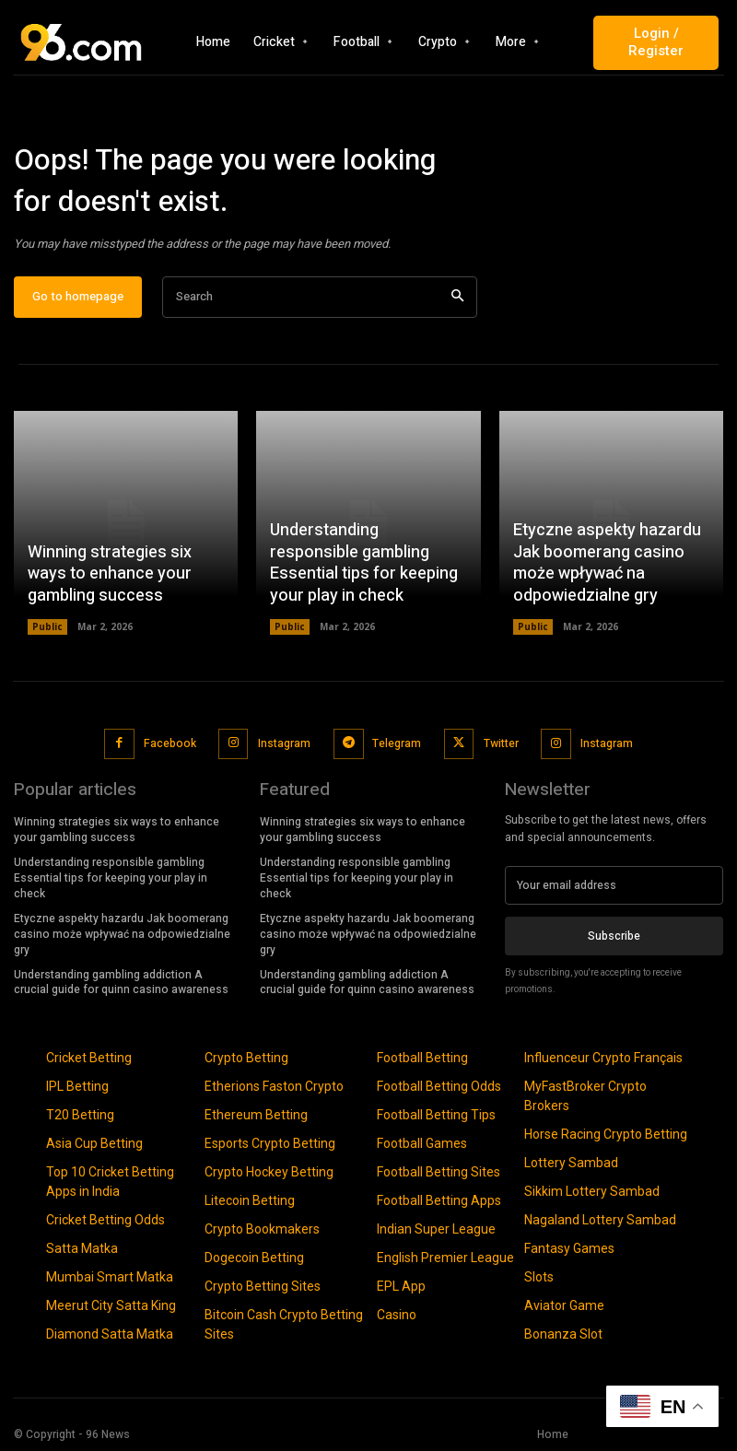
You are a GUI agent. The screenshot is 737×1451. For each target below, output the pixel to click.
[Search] (457, 298)
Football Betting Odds (439, 1084)
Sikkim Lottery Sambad (592, 1189)
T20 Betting (80, 1113)
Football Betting (422, 1055)
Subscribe (614, 934)
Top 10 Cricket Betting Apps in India (110, 1180)
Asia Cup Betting (94, 1141)
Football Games (422, 1141)
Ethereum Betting (256, 1113)
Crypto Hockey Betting (269, 1170)
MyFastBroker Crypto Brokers (585, 1094)
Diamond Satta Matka (109, 1332)
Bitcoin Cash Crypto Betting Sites (284, 1322)
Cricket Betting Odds (105, 1218)
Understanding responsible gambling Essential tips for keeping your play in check (364, 564)
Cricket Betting (89, 1055)
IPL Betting (77, 1084)
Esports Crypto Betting (270, 1141)
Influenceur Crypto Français (603, 1055)
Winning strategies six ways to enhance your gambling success (110, 575)
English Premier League (445, 1255)
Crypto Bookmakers (262, 1227)
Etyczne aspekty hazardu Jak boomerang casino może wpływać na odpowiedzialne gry (607, 564)
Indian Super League (436, 1227)
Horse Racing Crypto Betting (605, 1132)
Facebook (170, 742)
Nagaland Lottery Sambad (600, 1218)
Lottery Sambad (571, 1160)
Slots (539, 1275)
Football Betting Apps (439, 1198)
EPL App (401, 1284)
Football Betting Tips (436, 1113)
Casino (396, 1312)
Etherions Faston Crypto (274, 1084)
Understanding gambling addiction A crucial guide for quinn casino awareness (121, 980)
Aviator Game (564, 1303)
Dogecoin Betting (254, 1255)
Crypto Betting (246, 1055)
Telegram (395, 742)
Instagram (284, 742)
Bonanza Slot (563, 1332)
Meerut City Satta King (111, 1303)
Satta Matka (82, 1246)
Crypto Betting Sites (263, 1284)
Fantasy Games (569, 1246)
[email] (614, 884)
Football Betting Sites (438, 1170)
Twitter (499, 742)
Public (47, 627)
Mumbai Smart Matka (109, 1275)
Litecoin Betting (250, 1198)
